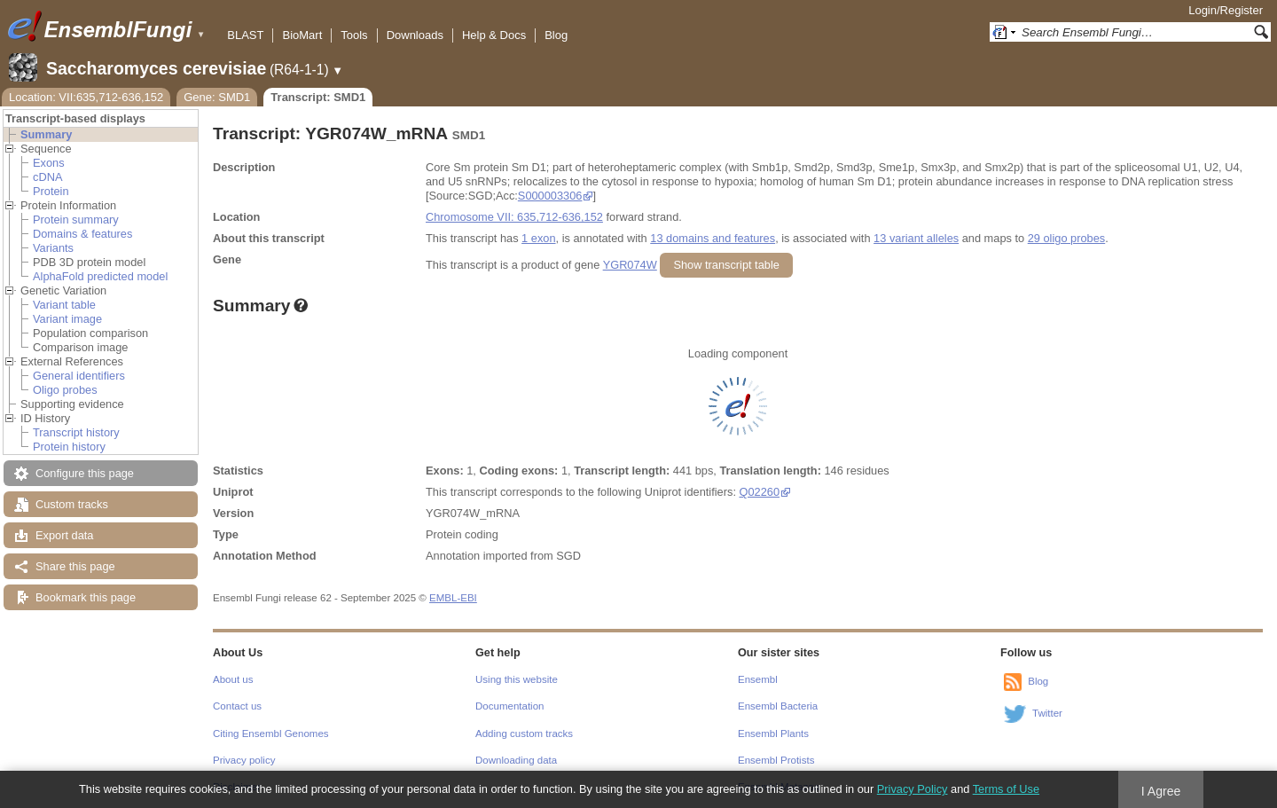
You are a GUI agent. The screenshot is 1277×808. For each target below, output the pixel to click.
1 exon (538, 238)
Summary (46, 134)
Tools (354, 35)
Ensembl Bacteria (778, 706)
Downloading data (516, 760)
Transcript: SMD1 (317, 97)
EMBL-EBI (453, 597)
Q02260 (760, 491)
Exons (49, 162)
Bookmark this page (85, 597)
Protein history (69, 446)
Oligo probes (65, 389)
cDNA (47, 177)
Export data (64, 535)
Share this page (75, 566)
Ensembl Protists (776, 760)
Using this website (516, 679)
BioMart (302, 35)
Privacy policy (244, 760)
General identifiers (79, 375)
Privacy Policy (912, 789)
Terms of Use (1006, 789)
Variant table (64, 304)
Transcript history (76, 432)
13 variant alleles (916, 238)
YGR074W (630, 264)
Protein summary (76, 219)
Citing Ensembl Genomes (271, 733)
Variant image (67, 319)
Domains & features (82, 233)
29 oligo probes (1067, 238)
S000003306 (550, 195)
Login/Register (1225, 10)
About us (233, 679)
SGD (568, 555)
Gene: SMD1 (217, 97)
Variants (53, 248)
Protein (51, 191)
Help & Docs (494, 35)
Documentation (509, 706)
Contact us (237, 706)
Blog (556, 35)
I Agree (1161, 791)
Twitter (1047, 713)
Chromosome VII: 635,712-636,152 (514, 217)
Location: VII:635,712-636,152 (86, 97)
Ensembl (758, 679)
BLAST (245, 35)
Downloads (415, 35)
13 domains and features (712, 238)
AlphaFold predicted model (100, 276)
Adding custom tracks (524, 733)
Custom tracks (71, 504)
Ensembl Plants (773, 733)
